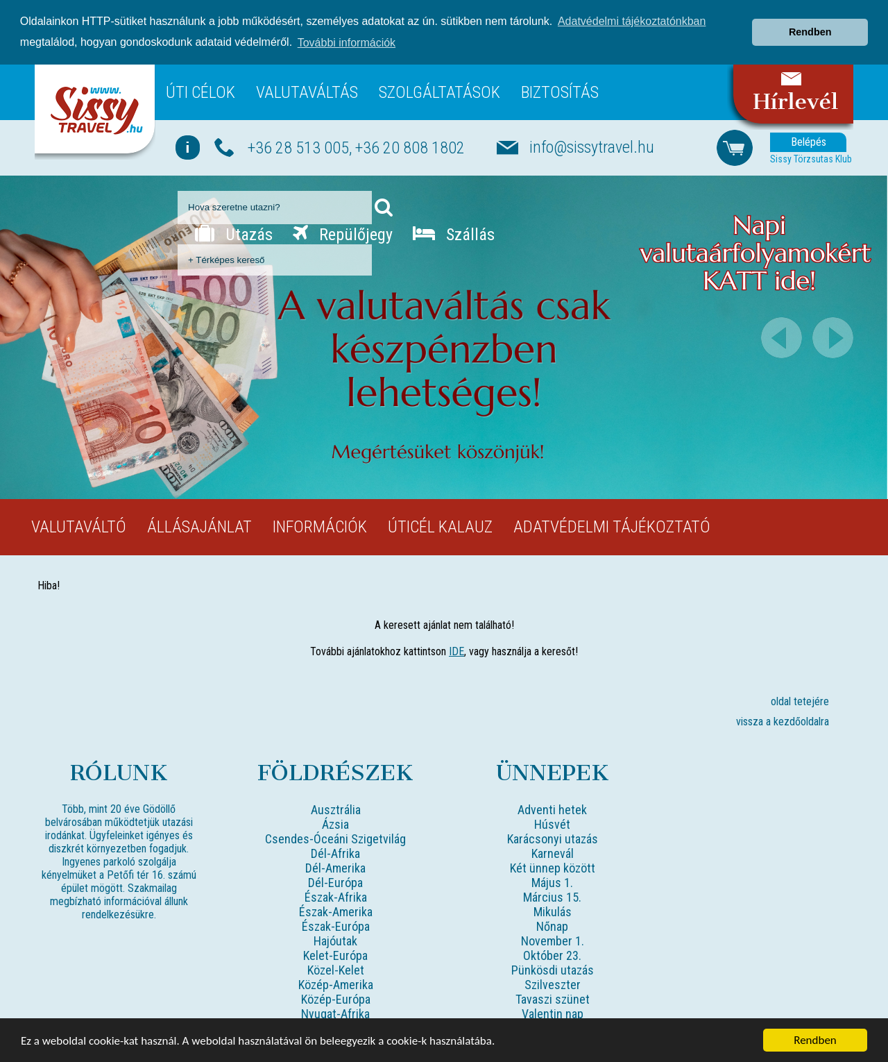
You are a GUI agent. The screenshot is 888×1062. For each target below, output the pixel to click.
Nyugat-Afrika (335, 1013)
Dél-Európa (335, 882)
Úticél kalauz (440, 526)
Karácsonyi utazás (552, 838)
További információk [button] (346, 43)
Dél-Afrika (335, 852)
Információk (320, 526)
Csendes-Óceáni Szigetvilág (335, 838)
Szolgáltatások (439, 91)
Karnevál (552, 852)
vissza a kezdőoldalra (782, 720)
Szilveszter (552, 984)
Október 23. (552, 954)
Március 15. (552, 896)
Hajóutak (335, 940)
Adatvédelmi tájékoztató (611, 526)
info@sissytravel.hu (591, 146)
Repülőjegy (343, 234)
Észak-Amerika (336, 911)
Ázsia (335, 823)
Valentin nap (552, 1013)
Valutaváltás (307, 91)
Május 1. (552, 882)
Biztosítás (560, 91)
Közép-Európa (335, 998)
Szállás (454, 234)
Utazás (234, 234)
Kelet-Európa (335, 954)
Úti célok (200, 91)
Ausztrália (336, 809)
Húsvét (552, 823)
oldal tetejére (800, 700)
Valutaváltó (78, 526)
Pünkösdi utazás (552, 969)
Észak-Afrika (336, 896)
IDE (456, 650)
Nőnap (552, 925)
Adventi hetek (552, 809)
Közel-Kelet (335, 969)
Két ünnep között (552, 867)
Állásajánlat (199, 526)
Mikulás (552, 911)
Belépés (808, 141)
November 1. (552, 940)
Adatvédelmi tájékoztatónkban (632, 21)
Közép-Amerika (335, 984)
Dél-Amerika (335, 867)
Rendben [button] (810, 31)
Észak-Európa (336, 925)
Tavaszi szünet (552, 998)
